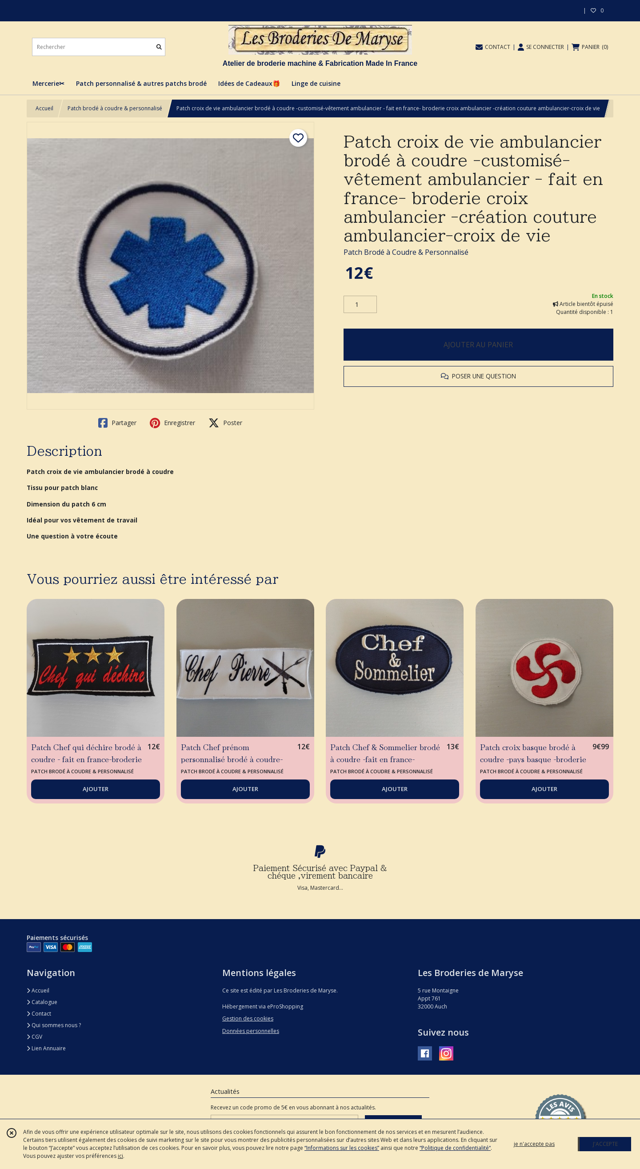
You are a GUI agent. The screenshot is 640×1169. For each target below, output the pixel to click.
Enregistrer (172, 423)
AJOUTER (95, 789)
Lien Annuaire (46, 1048)
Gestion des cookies (247, 1018)
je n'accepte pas (534, 1144)
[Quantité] (360, 304)
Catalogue (42, 1002)
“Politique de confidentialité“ (455, 1148)
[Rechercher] (159, 47)
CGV (34, 1036)
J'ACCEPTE (605, 1144)
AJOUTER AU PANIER (478, 344)
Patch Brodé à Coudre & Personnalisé (406, 252)
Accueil (44, 108)
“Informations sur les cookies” (341, 1148)
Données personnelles (250, 1031)
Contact (39, 1013)
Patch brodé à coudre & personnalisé (115, 108)
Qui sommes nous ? (54, 1025)
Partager (117, 423)
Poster (225, 423)
